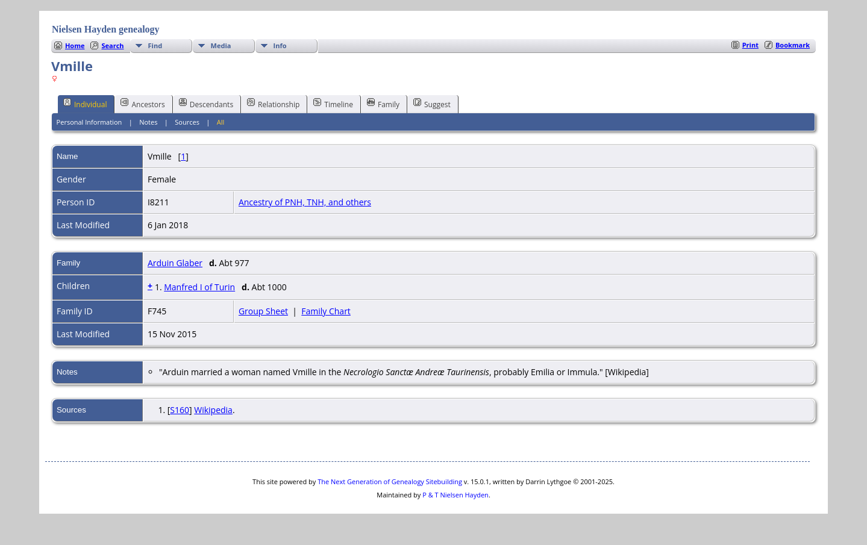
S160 (179, 410)
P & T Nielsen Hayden (455, 494)
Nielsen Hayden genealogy (106, 29)
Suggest (432, 104)
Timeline (333, 104)
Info (280, 45)
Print (750, 44)
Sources (187, 121)
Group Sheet (263, 311)
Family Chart (326, 311)
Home (75, 45)
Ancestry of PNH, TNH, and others (305, 202)
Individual (85, 104)
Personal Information (89, 121)
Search (112, 45)
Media (221, 45)
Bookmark (792, 44)
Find (155, 45)
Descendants (206, 104)
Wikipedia (213, 410)
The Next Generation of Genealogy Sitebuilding (390, 481)
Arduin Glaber (175, 263)
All (221, 121)
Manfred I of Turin (199, 287)
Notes (148, 121)
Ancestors (142, 104)
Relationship (273, 104)
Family (383, 104)
